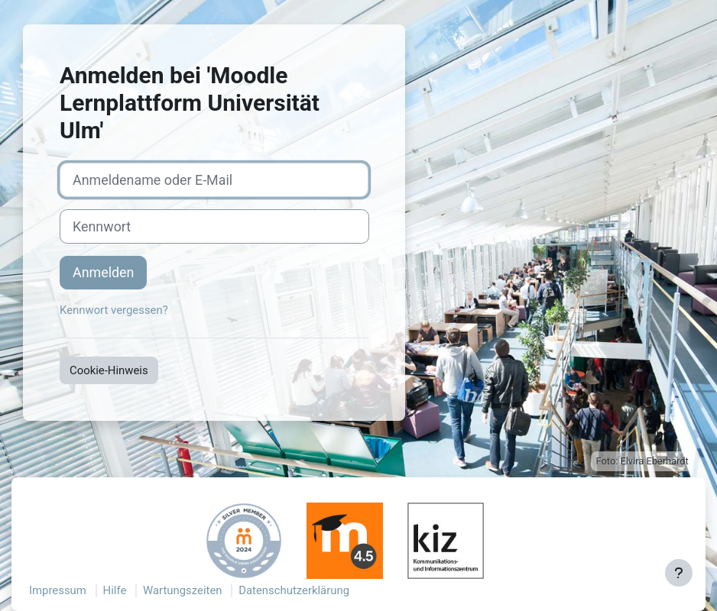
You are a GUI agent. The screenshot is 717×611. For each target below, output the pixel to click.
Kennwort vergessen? (114, 310)
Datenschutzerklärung (293, 590)
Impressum (57, 590)
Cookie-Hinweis (109, 370)
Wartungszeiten (182, 590)
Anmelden (103, 272)
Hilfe (115, 590)
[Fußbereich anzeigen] (679, 573)
